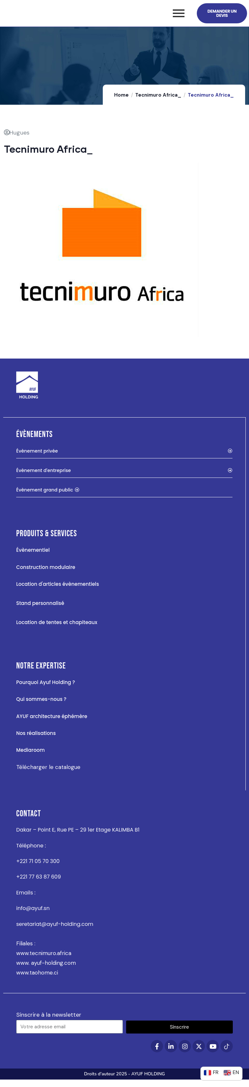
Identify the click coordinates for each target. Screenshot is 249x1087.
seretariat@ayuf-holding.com (54, 931)
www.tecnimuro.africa (43, 960)
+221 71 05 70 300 (38, 868)
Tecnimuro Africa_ (158, 102)
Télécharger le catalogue (48, 774)
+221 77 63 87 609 (38, 884)
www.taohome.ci (37, 980)
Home (121, 102)
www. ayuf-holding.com (46, 970)
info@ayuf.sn (33, 915)
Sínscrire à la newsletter (48, 1022)
